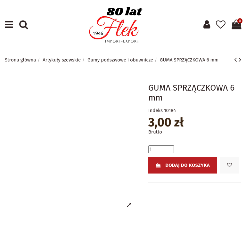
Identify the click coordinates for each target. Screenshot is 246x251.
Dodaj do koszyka (182, 165)
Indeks (155, 110)
